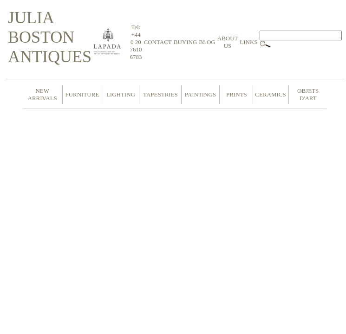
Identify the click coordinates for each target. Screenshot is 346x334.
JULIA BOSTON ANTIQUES (49, 37)
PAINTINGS (200, 94)
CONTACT (157, 42)
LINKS (248, 42)
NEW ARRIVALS (42, 94)
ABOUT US (227, 42)
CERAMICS (270, 94)
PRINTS (236, 94)
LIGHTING (120, 94)
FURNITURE (82, 94)
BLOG (207, 42)
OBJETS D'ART (308, 94)
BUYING (185, 42)
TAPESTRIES (160, 94)
